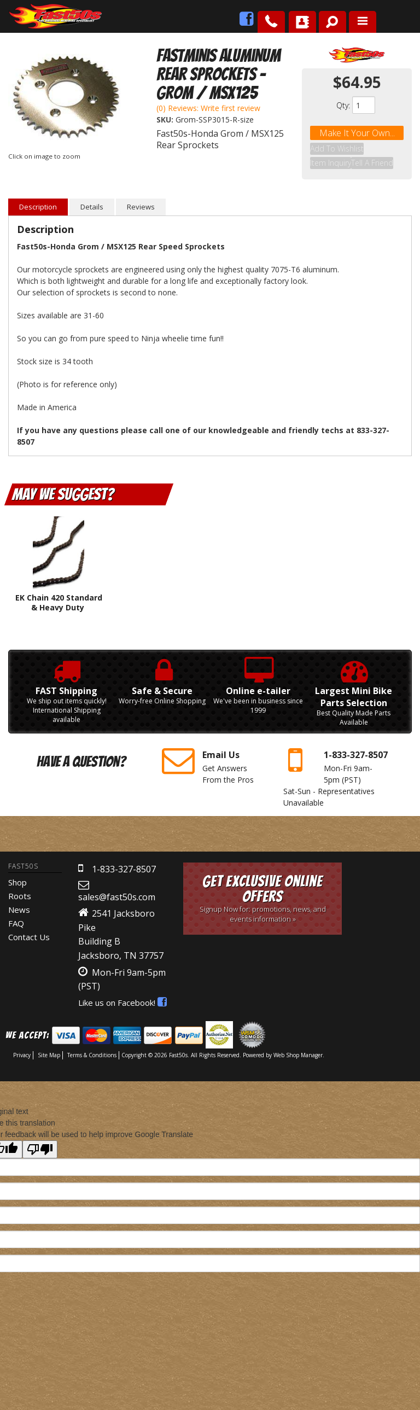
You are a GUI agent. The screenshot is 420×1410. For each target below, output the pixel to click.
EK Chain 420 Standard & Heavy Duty (58, 589)
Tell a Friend (372, 154)
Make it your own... (357, 133)
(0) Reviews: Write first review (208, 108)
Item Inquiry (330, 154)
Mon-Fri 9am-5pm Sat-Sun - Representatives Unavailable (335, 763)
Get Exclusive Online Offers (262, 885)
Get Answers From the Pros (214, 751)
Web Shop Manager (298, 1042)
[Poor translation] (39, 1136)
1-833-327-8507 (124, 856)
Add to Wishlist (337, 146)
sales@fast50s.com (116, 884)
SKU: (166, 119)
